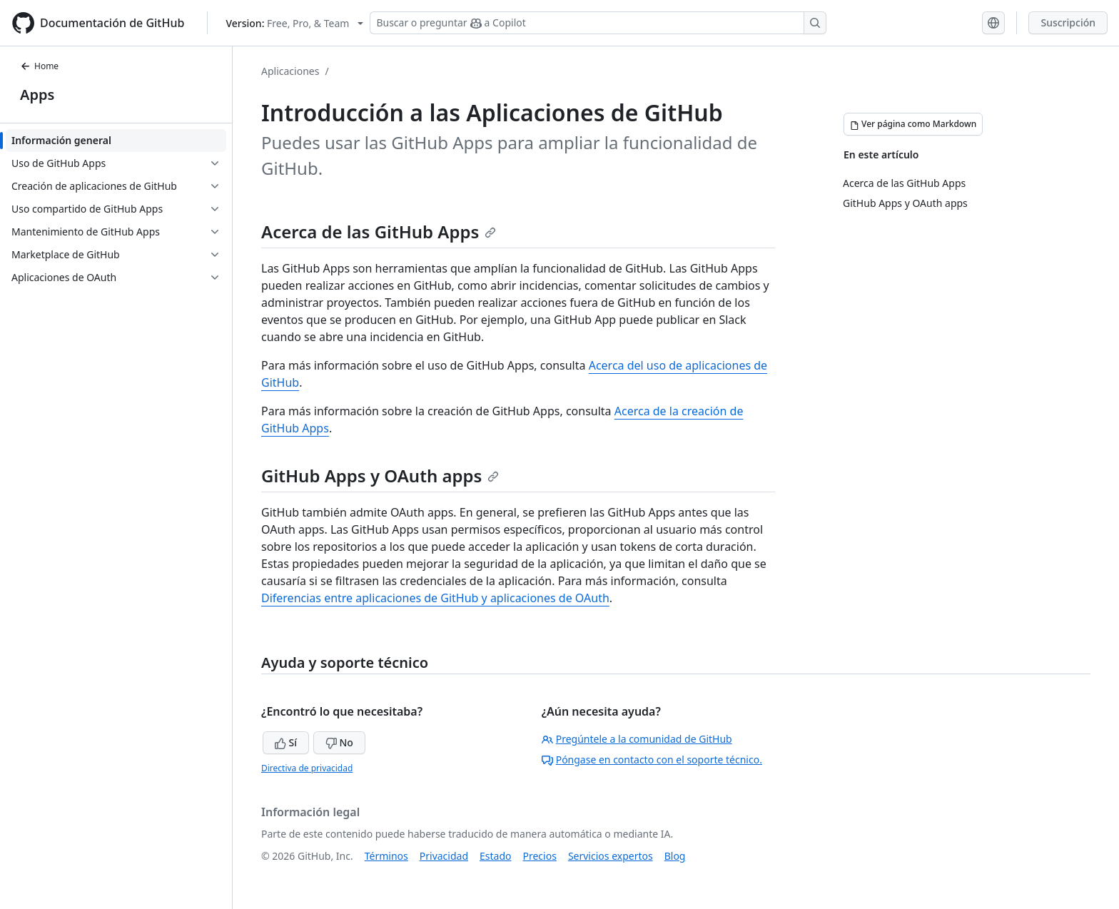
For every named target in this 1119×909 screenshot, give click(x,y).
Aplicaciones (290, 71)
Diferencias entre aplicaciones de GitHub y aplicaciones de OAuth (435, 598)
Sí (286, 742)
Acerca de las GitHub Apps (378, 231)
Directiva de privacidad (307, 768)
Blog (675, 856)
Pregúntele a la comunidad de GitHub (637, 739)
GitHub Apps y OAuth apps (380, 475)
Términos (386, 856)
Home (39, 66)
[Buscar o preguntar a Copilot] (598, 22)
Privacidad (444, 856)
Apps (37, 94)
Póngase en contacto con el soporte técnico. (652, 759)
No (339, 742)
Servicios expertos (610, 856)
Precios (540, 856)
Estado (495, 856)
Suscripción (1067, 22)
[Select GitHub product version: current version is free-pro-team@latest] (294, 23)
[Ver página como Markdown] (913, 124)
